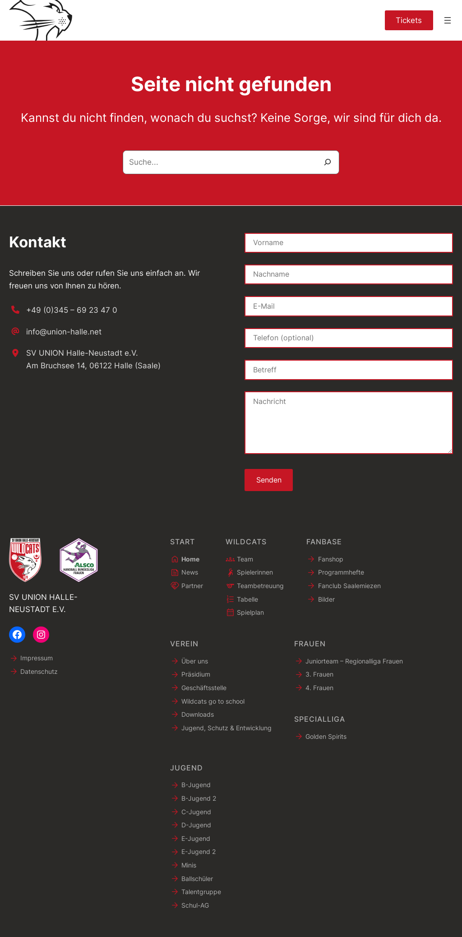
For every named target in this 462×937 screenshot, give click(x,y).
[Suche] (328, 162)
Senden (269, 480)
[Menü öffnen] (447, 20)
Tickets (409, 20)
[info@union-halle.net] (55, 331)
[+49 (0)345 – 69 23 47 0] (63, 309)
